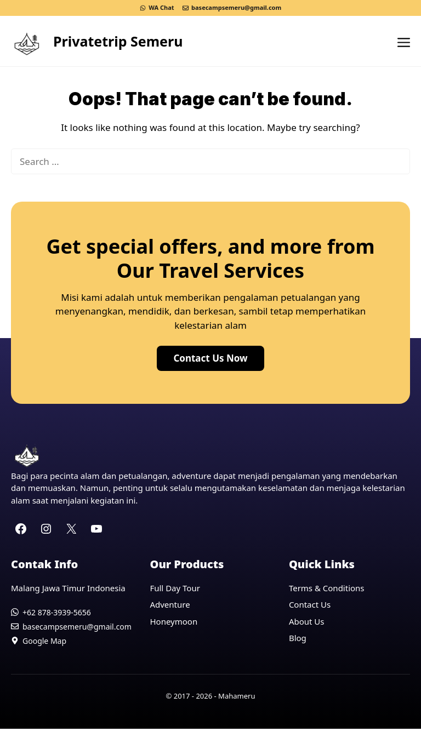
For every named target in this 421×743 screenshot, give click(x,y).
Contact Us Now (210, 358)
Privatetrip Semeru (118, 41)
